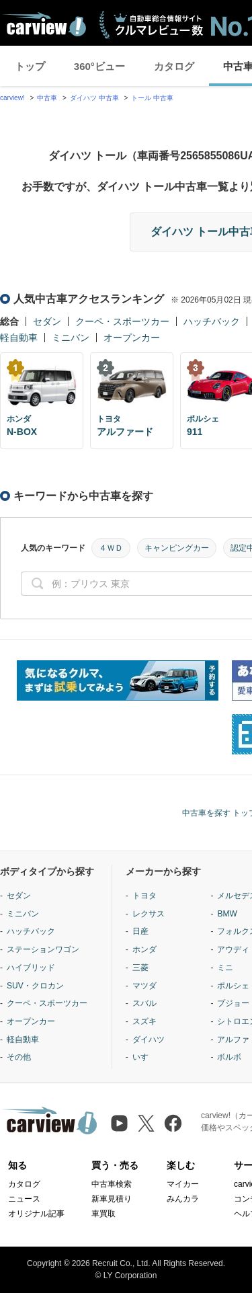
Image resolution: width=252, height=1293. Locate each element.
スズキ (144, 1021)
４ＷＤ (111, 548)
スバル (144, 1003)
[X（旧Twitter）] (146, 1123)
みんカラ (183, 1199)
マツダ (144, 985)
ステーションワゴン (43, 949)
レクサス (148, 913)
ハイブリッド (31, 967)
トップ (30, 66)
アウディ (233, 949)
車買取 (103, 1213)
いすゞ (144, 1057)
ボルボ (229, 1057)
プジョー (233, 1003)
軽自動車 (19, 337)
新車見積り (111, 1199)
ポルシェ (233, 985)
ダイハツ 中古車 (94, 98)
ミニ (225, 967)
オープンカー (131, 337)
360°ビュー (99, 66)
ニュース (24, 1199)
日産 (140, 931)
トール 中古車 (152, 98)
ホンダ (144, 949)
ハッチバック (211, 321)
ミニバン (70, 337)
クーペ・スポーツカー (122, 321)
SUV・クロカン (35, 985)
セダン (47, 321)
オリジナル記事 (36, 1213)
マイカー (183, 1184)
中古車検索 (111, 1184)
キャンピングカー (176, 548)
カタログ (174, 66)
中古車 (47, 98)
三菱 (140, 967)
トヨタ (144, 895)
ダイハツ (148, 1039)
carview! (12, 98)
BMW (227, 913)
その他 (19, 1057)
